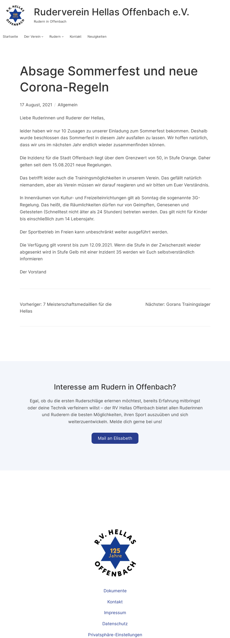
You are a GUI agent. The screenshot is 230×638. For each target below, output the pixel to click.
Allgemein (68, 104)
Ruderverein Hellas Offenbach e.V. (111, 12)
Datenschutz (115, 623)
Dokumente (115, 590)
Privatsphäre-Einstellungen (115, 634)
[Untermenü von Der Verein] (42, 36)
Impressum (115, 612)
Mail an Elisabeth (115, 438)
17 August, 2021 (36, 104)
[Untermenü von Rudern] (63, 36)
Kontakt (115, 601)
